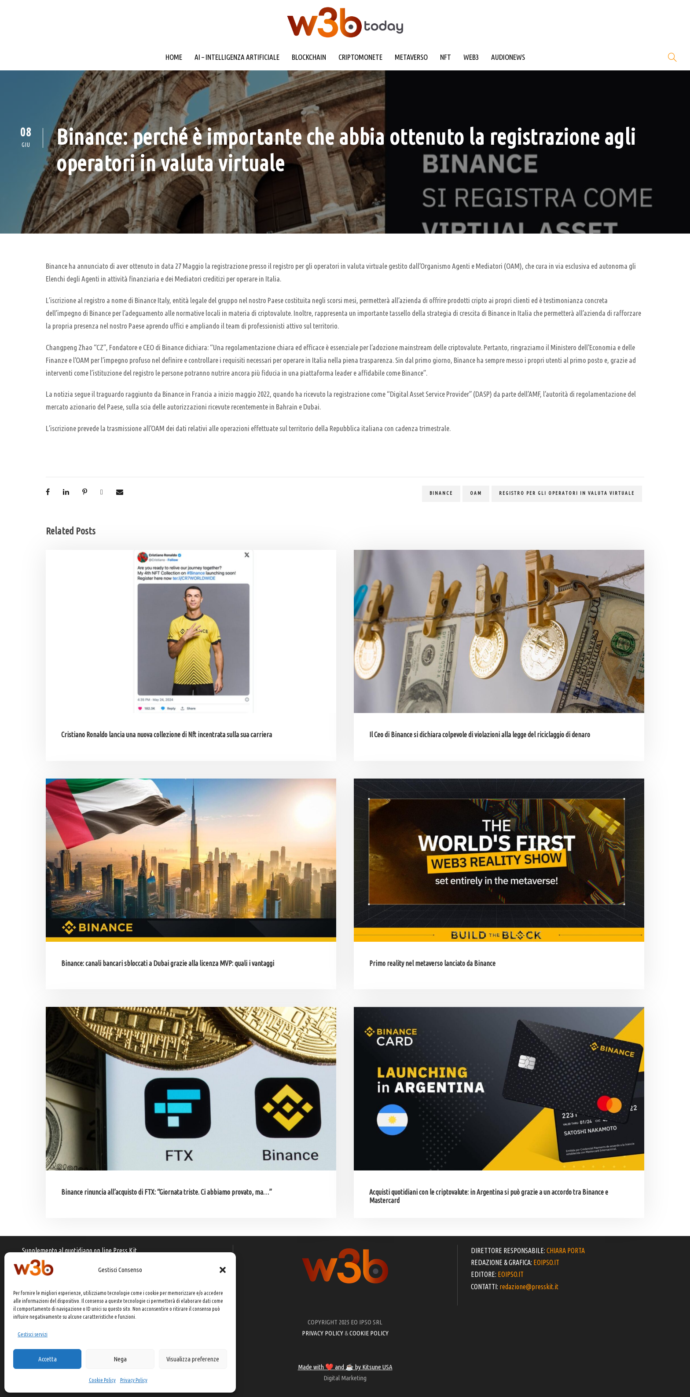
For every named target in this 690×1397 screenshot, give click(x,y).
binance (441, 493)
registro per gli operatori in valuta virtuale (567, 493)
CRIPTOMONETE (360, 57)
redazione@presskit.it (528, 1287)
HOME (173, 57)
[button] (222, 1269)
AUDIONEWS (508, 57)
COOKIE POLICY (369, 1333)
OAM (476, 493)
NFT (445, 57)
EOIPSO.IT (546, 1262)
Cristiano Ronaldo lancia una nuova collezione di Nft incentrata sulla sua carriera (166, 735)
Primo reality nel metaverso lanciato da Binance (432, 963)
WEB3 (471, 57)
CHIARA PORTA (566, 1250)
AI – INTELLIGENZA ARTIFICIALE (237, 57)
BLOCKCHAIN (309, 57)
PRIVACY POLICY (322, 1333)
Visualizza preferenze (192, 1359)
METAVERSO (411, 57)
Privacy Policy (133, 1380)
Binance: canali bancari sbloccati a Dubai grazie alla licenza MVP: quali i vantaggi (167, 963)
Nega (120, 1359)
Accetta (47, 1359)
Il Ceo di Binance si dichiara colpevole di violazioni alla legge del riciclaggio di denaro (479, 735)
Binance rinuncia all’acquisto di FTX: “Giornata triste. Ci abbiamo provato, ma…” (166, 1192)
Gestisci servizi (33, 1334)
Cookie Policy (102, 1380)
